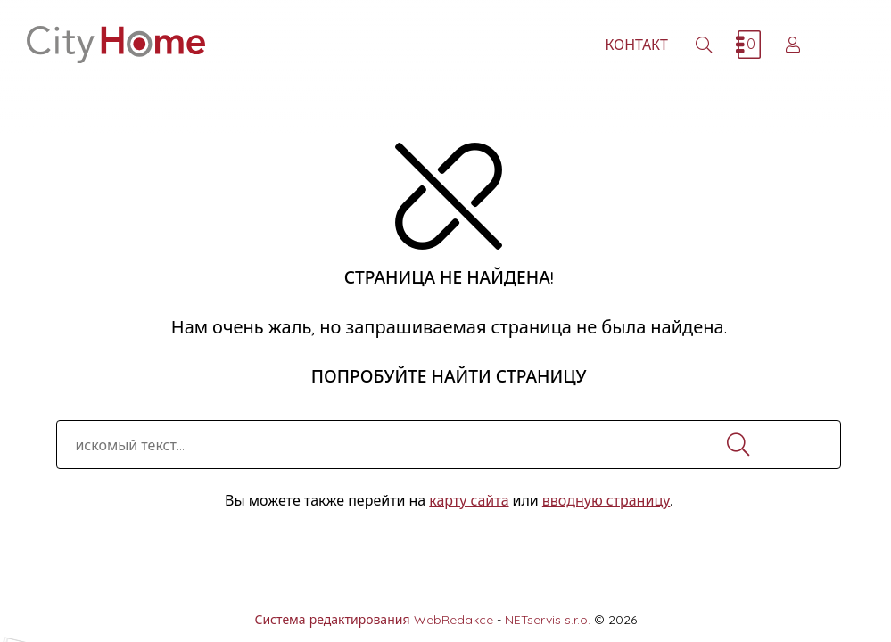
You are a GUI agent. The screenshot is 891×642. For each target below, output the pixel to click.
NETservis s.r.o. (547, 620)
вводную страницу (606, 500)
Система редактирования (331, 620)
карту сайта (468, 500)
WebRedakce (453, 620)
